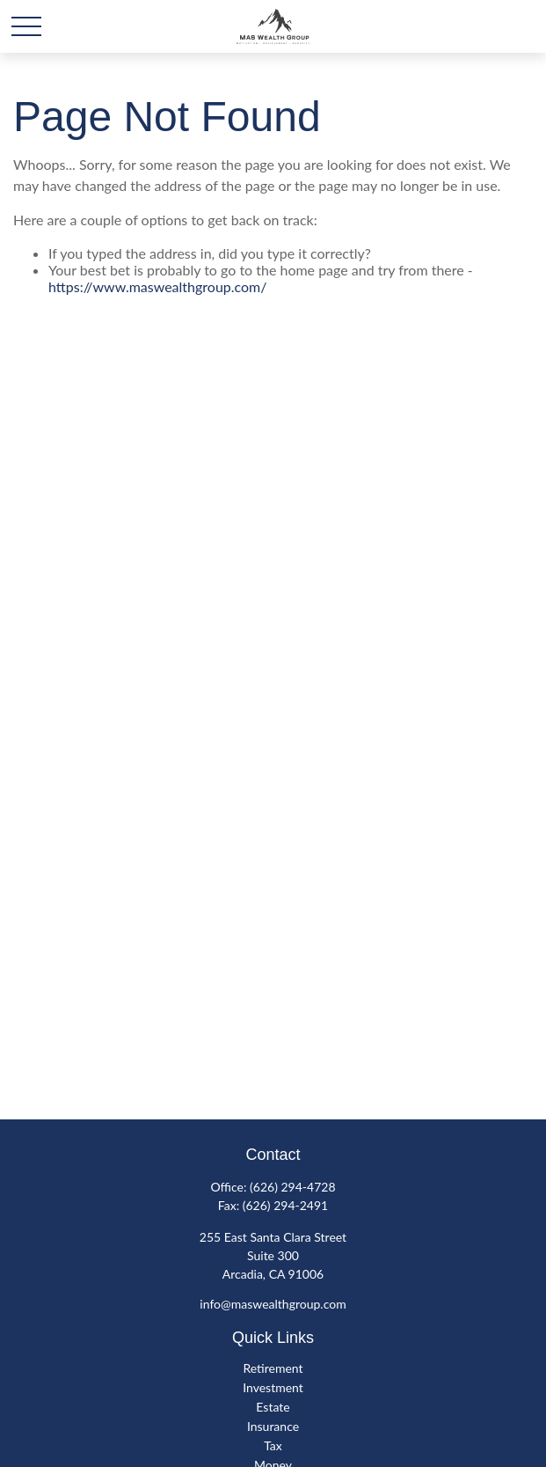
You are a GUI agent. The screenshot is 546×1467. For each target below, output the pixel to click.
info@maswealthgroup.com (273, 1303)
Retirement (272, 1368)
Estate (272, 1406)
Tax (273, 1445)
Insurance (273, 1426)
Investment (273, 1387)
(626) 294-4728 (292, 1186)
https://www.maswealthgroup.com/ (157, 286)
